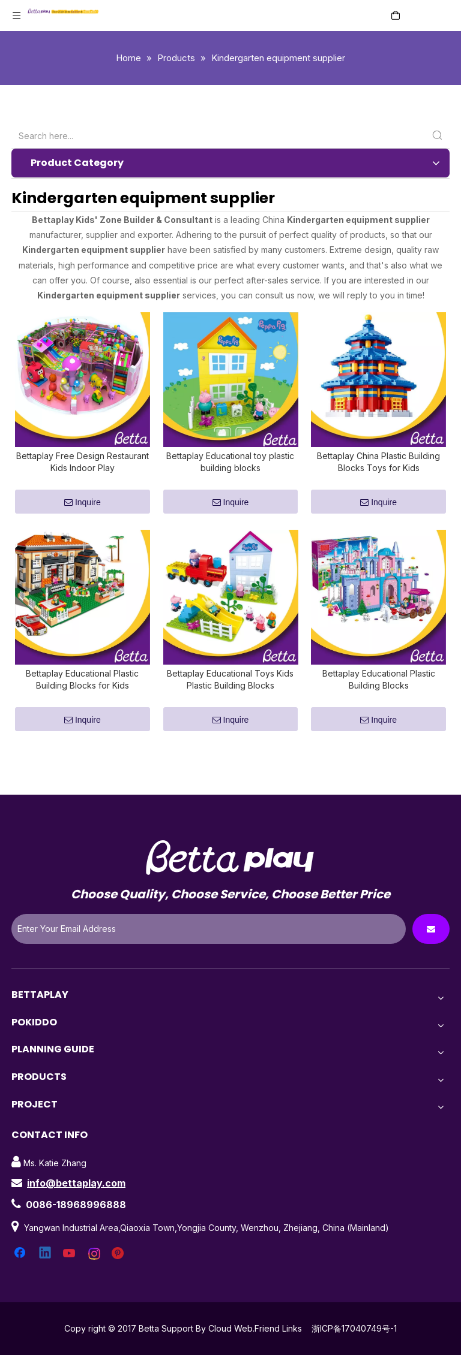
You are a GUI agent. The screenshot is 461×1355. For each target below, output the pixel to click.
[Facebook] (21, 1268)
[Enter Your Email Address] (208, 943)
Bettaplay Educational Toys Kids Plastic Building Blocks (230, 694)
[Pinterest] (119, 1268)
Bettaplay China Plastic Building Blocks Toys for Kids (378, 469)
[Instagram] (94, 1268)
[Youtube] (70, 1268)
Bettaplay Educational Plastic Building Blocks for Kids (82, 694)
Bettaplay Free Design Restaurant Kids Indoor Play (82, 469)
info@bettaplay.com (76, 1197)
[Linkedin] (45, 1268)
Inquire (82, 509)
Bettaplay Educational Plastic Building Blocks (378, 694)
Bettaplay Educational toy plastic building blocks (230, 469)
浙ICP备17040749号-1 (354, 1343)
